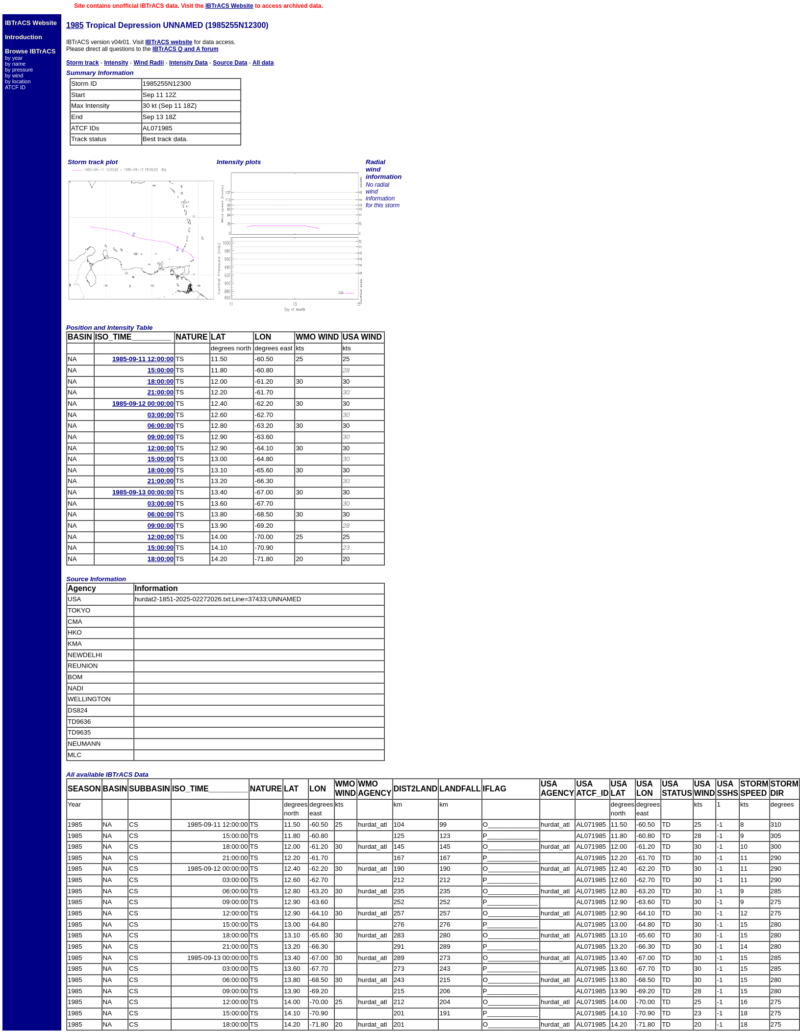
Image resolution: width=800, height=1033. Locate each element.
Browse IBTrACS (30, 51)
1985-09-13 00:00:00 (143, 492)
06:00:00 (161, 425)
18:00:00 (161, 381)
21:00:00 (161, 392)
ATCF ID (15, 87)
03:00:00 (161, 414)
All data (263, 62)
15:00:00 (161, 370)
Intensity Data (188, 62)
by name (15, 64)
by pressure (19, 70)
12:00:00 (161, 448)
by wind (14, 75)
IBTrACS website (168, 42)
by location (18, 81)
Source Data (230, 62)
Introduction (23, 37)
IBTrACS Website (229, 5)
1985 (75, 25)
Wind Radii (148, 62)
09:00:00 (161, 437)
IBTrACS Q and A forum (185, 49)
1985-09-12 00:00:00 (143, 403)
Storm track (82, 62)
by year (14, 58)
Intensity (116, 62)
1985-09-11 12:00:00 (143, 359)
